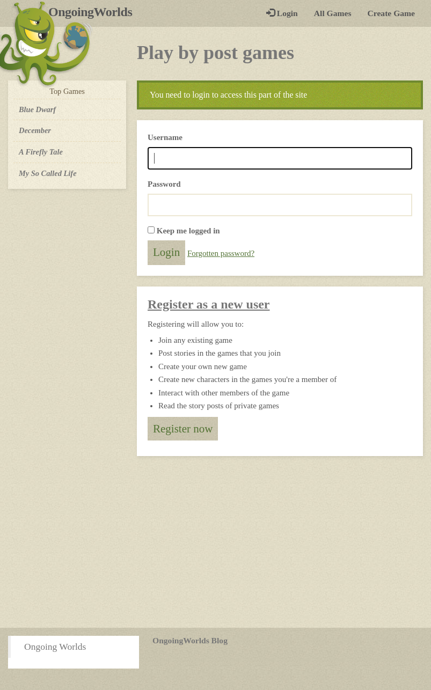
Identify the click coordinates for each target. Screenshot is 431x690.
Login (282, 13)
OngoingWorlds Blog (190, 640)
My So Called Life (48, 173)
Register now (183, 428)
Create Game (391, 13)
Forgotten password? (220, 253)
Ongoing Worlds (55, 646)
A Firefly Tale (41, 152)
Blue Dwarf (37, 109)
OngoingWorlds (94, 12)
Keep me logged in (188, 230)
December (35, 130)
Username (165, 137)
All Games (333, 13)
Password (164, 184)
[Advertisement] (215, 542)
